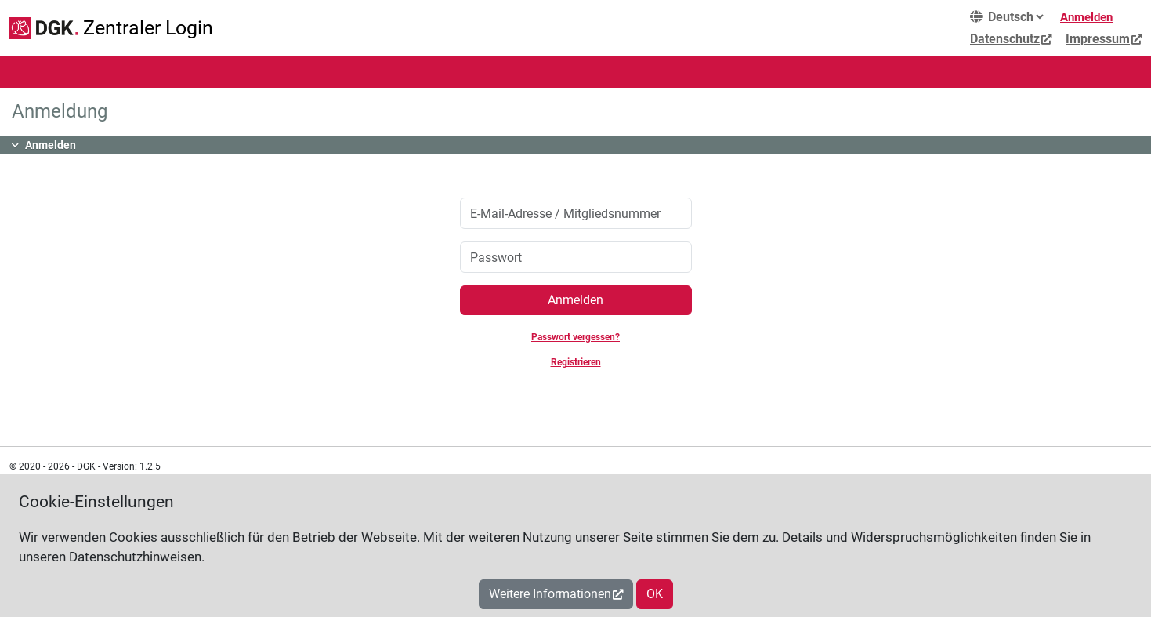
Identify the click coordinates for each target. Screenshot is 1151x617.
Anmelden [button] (50, 145)
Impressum (1098, 38)
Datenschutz (1005, 38)
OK (654, 593)
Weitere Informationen (550, 593)
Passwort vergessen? (575, 337)
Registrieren (576, 362)
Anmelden (1086, 17)
